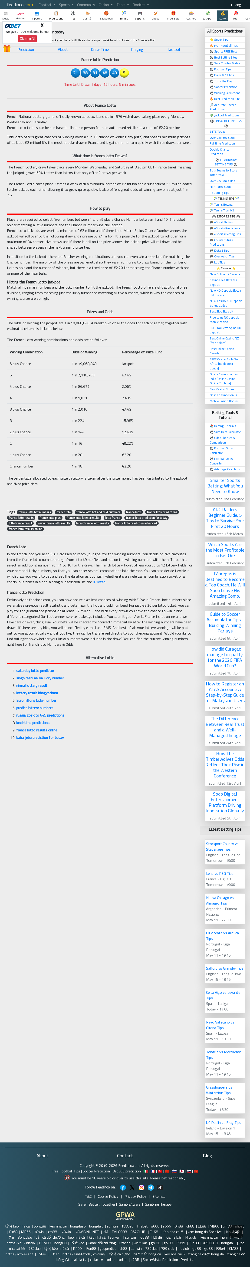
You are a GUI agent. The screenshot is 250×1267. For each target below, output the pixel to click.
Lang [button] (237, 4)
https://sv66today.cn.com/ (84, 1254)
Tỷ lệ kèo (77, 1242)
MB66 (214, 1226)
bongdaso (78, 1226)
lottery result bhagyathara (37, 692)
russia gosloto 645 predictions (40, 715)
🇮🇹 (145, 1171)
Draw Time (100, 49)
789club (34, 1248)
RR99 (180, 1242)
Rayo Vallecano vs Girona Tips (220, 1025)
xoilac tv (96, 1259)
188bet (127, 1226)
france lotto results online (25, 529)
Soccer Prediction (96, 1171)
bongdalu (96, 1226)
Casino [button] (104, 4)
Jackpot (174, 49)
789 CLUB (210, 1242)
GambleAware (129, 1204)
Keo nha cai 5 (173, 1231)
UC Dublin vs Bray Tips (223, 1122)
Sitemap (158, 1196)
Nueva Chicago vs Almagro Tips (220, 900)
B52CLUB (138, 1231)
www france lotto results (54, 523)
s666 (155, 1226)
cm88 (227, 1226)
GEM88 (45, 1242)
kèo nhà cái (58, 1226)
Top (236, 1231)
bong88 (40, 1226)
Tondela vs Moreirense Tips (224, 1054)
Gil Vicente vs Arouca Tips (222, 935)
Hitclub (191, 1237)
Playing (137, 49)
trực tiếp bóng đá (147, 1254)
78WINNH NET (87, 1231)
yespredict (108, 1248)
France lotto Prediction (100, 59)
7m (11, 1237)
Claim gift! (27, 38)
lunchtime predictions (32, 722)
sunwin (112, 1226)
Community (86, 4)
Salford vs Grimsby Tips (224, 968)
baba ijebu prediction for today (40, 737)
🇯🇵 (181, 1171)
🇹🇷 (160, 1171)
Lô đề (158, 1237)
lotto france (112, 517)
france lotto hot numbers (35, 512)
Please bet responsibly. (168, 1178)
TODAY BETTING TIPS (228, 121)
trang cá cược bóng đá (206, 1254)
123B (135, 1259)
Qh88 (178, 1226)
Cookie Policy (108, 1196)
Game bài (174, 1237)
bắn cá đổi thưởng (50, 1237)
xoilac (110, 1259)
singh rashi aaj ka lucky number (40, 678)
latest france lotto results (92, 523)
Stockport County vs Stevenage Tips (222, 846)
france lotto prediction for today (146, 517)
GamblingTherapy (158, 1204)
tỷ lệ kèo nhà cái (17, 1226)
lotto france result (20, 523)
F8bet (221, 1248)
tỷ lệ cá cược (119, 1254)
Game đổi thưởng (102, 1242)
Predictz (187, 1259)
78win (39, 1231)
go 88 (155, 1242)
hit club (183, 1248)
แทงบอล (140, 1242)
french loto (64, 512)
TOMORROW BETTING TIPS (226, 162)
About (63, 49)
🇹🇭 (189, 1171)
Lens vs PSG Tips (220, 873)
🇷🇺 (174, 1171)
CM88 (233, 1248)
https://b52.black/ (21, 1242)
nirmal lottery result (31, 685)
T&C (88, 1196)
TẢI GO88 (119, 1231)
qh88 (190, 1226)
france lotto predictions (162, 512)
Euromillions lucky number (36, 700)
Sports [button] (65, 4)
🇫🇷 (153, 1171)
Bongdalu (24, 1237)
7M (105, 1231)
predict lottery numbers (34, 707)
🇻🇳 (196, 1171)
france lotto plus (50, 517)
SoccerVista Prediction (160, 1259)
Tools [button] (121, 4)
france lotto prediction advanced (136, 523)
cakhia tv (79, 1259)
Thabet (142, 1226)
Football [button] (46, 4)
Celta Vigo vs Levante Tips (223, 995)
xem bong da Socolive (205, 1231)
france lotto (133, 512)
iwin (225, 1237)
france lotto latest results (82, 517)
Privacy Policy (135, 1196)
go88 (145, 1237)
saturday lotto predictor (35, 670)
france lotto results (21, 517)
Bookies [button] (139, 4)
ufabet (124, 1242)
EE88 (202, 1226)
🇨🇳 (167, 1171)
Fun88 (194, 1242)
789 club (167, 1248)
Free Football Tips (66, 1171)
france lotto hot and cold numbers (98, 512)
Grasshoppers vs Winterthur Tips (219, 1090)
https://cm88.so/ (19, 1254)
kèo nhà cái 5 (174, 1254)
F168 (13, 1231)
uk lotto (99, 581)
